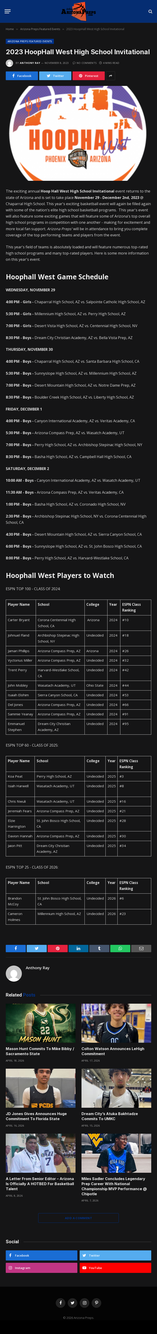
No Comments (84, 63)
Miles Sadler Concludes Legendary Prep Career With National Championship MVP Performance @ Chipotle (114, 1186)
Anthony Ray (30, 63)
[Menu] (8, 11)
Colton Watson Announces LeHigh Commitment (112, 1051)
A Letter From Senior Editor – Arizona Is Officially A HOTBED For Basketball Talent (40, 1183)
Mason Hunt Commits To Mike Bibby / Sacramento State (40, 1051)
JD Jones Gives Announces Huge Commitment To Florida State (36, 1116)
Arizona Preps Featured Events (30, 41)
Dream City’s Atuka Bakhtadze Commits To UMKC (109, 1116)
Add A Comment (78, 1218)
